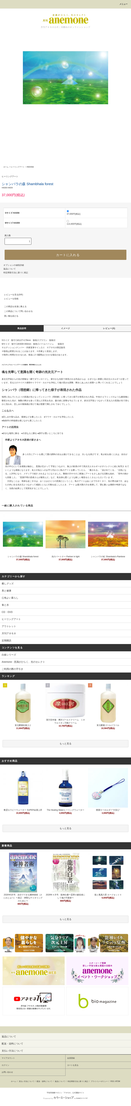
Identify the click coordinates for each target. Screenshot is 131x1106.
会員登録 (71, 1058)
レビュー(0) (109, 328)
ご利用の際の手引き (12, 669)
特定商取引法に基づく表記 (15, 272)
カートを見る (72, 1065)
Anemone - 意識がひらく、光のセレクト (23, 661)
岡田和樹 (30, 167)
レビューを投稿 (9, 299)
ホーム (6, 167)
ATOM (117, 1081)
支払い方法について (26, 1081)
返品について (9, 269)
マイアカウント (8, 1058)
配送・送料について (44, 1081)
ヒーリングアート (18, 167)
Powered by (65, 1098)
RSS (112, 1081)
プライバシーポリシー (99, 1081)
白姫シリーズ (9, 654)
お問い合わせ (7, 1072)
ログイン (5, 1065)
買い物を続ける (9, 316)
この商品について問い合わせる (16, 311)
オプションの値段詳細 (13, 265)
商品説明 (21, 328)
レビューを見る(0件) (11, 294)
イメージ (65, 328)
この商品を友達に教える (13, 306)
